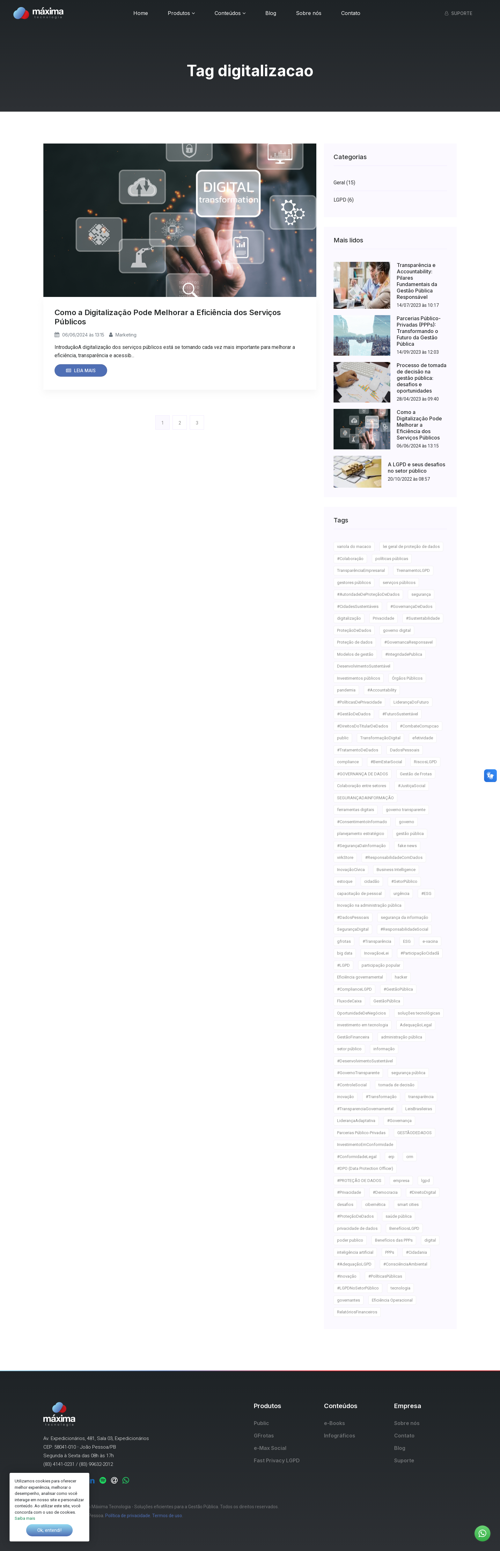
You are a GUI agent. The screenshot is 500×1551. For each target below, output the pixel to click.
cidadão (371, 881)
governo (406, 821)
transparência (421, 1096)
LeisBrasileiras (418, 1108)
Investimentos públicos (358, 678)
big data (344, 953)
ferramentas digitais (355, 809)
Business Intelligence (396, 869)
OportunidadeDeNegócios (361, 1013)
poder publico (350, 1240)
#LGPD (343, 965)
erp (391, 1156)
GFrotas (264, 1435)
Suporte (458, 13)
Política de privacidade (127, 1515)
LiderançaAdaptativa (356, 1120)
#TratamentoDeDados (357, 750)
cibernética (375, 1204)
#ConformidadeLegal (357, 1156)
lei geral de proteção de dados (411, 546)
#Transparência (377, 941)
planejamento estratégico (360, 833)
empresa (401, 1180)
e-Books (334, 1423)
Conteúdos (230, 13)
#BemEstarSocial (386, 761)
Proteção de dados (354, 642)
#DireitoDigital (422, 1192)
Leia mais (81, 370)
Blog (270, 13)
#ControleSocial (352, 1084)
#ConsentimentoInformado (362, 821)
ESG (407, 941)
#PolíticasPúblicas (385, 1276)
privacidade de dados (357, 1228)
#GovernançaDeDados (411, 606)
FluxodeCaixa (349, 1001)
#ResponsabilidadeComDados (394, 857)
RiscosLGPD (425, 761)
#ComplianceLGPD (354, 989)
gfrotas (344, 941)
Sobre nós (308, 13)
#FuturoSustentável (400, 714)
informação (384, 1048)
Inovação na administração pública (369, 905)
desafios (345, 1204)
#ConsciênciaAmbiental (405, 1264)
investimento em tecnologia (362, 1025)
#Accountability (381, 690)
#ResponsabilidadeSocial (404, 929)
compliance (348, 761)
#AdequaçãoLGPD (354, 1264)
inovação (345, 1096)
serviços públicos (399, 582)
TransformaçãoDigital (380, 737)
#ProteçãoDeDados (355, 1216)
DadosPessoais (404, 750)
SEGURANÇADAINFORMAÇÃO (365, 797)
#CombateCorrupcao (419, 726)
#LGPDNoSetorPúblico (358, 1288)
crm (409, 1156)
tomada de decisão (397, 1084)
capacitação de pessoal (359, 893)
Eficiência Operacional (392, 1300)
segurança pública (408, 1072)
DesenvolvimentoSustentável (363, 666)
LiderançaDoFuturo (411, 702)
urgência (401, 893)
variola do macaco (354, 546)
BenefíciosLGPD (404, 1228)
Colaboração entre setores (361, 785)
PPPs (389, 1252)
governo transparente (405, 809)
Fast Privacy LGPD (277, 1460)
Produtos (181, 13)
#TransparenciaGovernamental (365, 1108)
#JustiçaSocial (411, 785)
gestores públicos (354, 582)
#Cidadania (416, 1252)
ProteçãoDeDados (354, 630)
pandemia (346, 690)
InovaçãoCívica (351, 869)
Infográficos (339, 1435)
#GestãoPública (398, 989)
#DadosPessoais (353, 917)
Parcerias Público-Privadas (361, 1132)
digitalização (349, 618)
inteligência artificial (355, 1252)
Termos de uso (167, 1515)
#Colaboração (350, 558)
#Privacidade (349, 1192)
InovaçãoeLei (376, 953)
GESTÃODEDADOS (414, 1132)
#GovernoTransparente (358, 1072)
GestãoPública (386, 1001)
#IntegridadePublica (403, 654)
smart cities (408, 1204)
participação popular (381, 965)
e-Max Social (270, 1448)
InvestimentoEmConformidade (365, 1144)
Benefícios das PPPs (394, 1240)
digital (430, 1240)
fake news (407, 845)
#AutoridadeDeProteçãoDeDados (368, 594)
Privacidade (383, 618)
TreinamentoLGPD (413, 570)
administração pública (401, 1037)
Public (261, 1423)
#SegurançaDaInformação (361, 845)
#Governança (399, 1120)
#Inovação (347, 1276)
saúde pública (399, 1216)
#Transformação (381, 1096)
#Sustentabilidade (423, 618)
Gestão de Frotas (416, 774)
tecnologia (400, 1288)
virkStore (345, 857)
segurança (421, 594)
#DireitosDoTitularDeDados (362, 726)
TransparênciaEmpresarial (361, 570)
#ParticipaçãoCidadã (420, 953)
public (343, 737)
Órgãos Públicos (407, 678)
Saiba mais (25, 1518)
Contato (350, 13)
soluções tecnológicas (419, 1013)
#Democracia (385, 1192)
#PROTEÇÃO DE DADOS (359, 1180)
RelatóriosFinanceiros (357, 1312)
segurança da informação (404, 917)
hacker (401, 977)
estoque (344, 881)
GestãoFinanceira (353, 1037)
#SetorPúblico (404, 881)
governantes (348, 1300)
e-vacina (430, 941)
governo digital (397, 630)
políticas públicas (391, 558)
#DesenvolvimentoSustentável (365, 1061)
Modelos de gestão (355, 654)
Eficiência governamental (360, 977)
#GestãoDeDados (354, 714)
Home (140, 13)
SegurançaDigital (353, 929)
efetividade (422, 737)
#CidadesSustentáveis (358, 606)
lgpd (425, 1180)
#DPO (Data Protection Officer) (365, 1168)
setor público (349, 1048)
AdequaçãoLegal (416, 1025)
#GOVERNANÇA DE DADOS (362, 774)
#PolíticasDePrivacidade (359, 702)
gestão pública (410, 833)
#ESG (426, 893)
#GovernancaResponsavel (408, 642)
